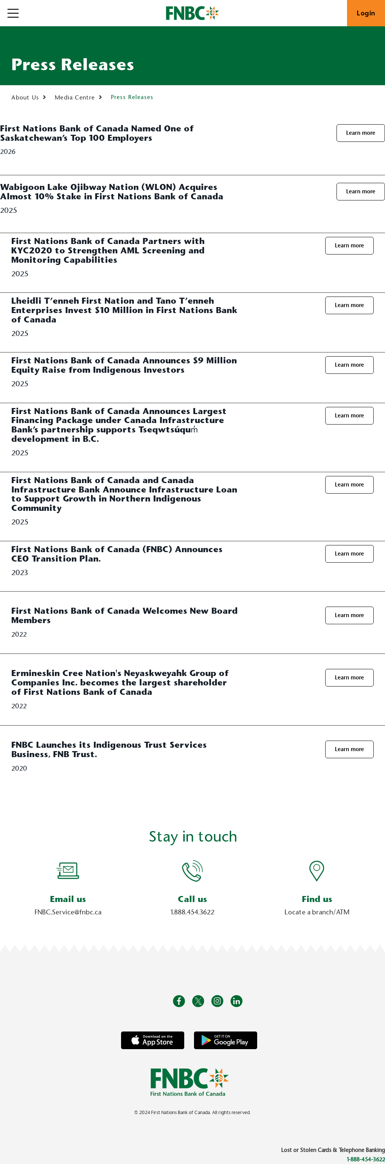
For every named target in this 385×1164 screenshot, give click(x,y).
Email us (68, 899)
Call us (192, 899)
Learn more (360, 133)
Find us (317, 899)
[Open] (13, 13)
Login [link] (366, 13)
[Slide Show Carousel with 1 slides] (192, 892)
